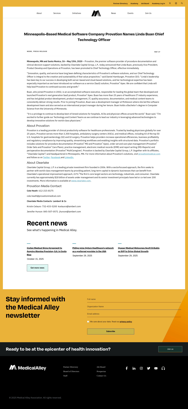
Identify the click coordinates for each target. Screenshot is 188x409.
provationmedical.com (149, 157)
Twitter (46, 160)
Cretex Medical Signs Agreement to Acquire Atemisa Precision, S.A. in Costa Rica (47, 254)
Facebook (56, 160)
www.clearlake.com (81, 184)
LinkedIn (69, 160)
